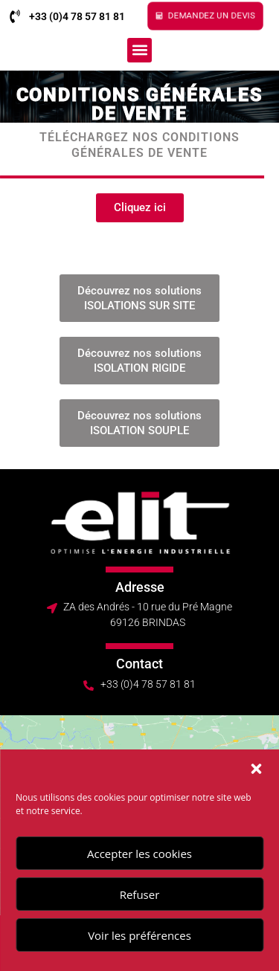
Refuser (140, 894)
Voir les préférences (139, 935)
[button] (255, 768)
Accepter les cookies (139, 853)
